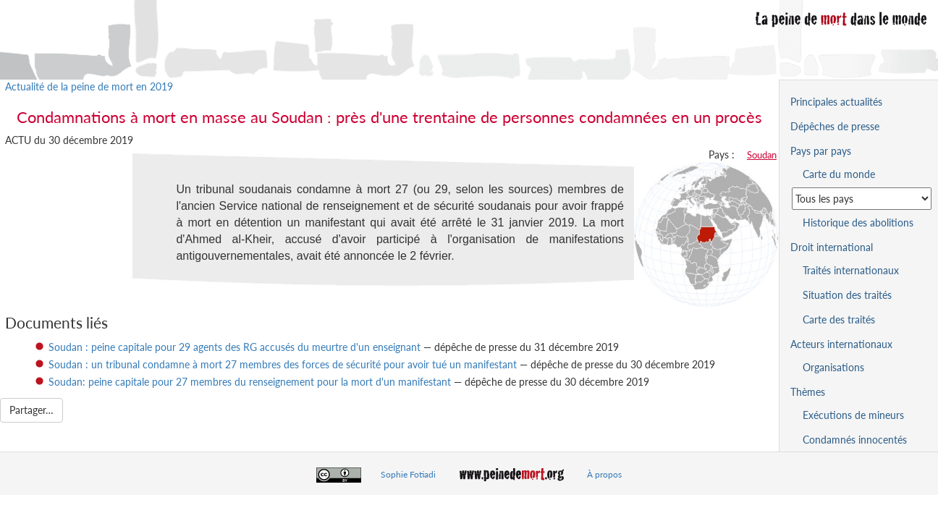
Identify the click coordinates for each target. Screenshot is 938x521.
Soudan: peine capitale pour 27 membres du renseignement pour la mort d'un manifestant (249, 382)
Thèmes (807, 392)
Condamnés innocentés (855, 439)
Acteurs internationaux (841, 344)
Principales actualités (836, 102)
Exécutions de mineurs (853, 415)
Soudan (762, 155)
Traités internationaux (851, 270)
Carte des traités (839, 319)
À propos (604, 474)
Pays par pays (820, 151)
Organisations (833, 367)
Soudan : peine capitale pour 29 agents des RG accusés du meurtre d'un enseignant (234, 347)
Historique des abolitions (858, 222)
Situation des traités (847, 295)
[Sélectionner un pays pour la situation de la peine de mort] (861, 198)
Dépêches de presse (834, 126)
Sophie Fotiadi (408, 474)
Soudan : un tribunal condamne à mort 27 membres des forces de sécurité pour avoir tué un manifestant (282, 364)
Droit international (831, 247)
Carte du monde (839, 174)
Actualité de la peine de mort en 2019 (89, 86)
